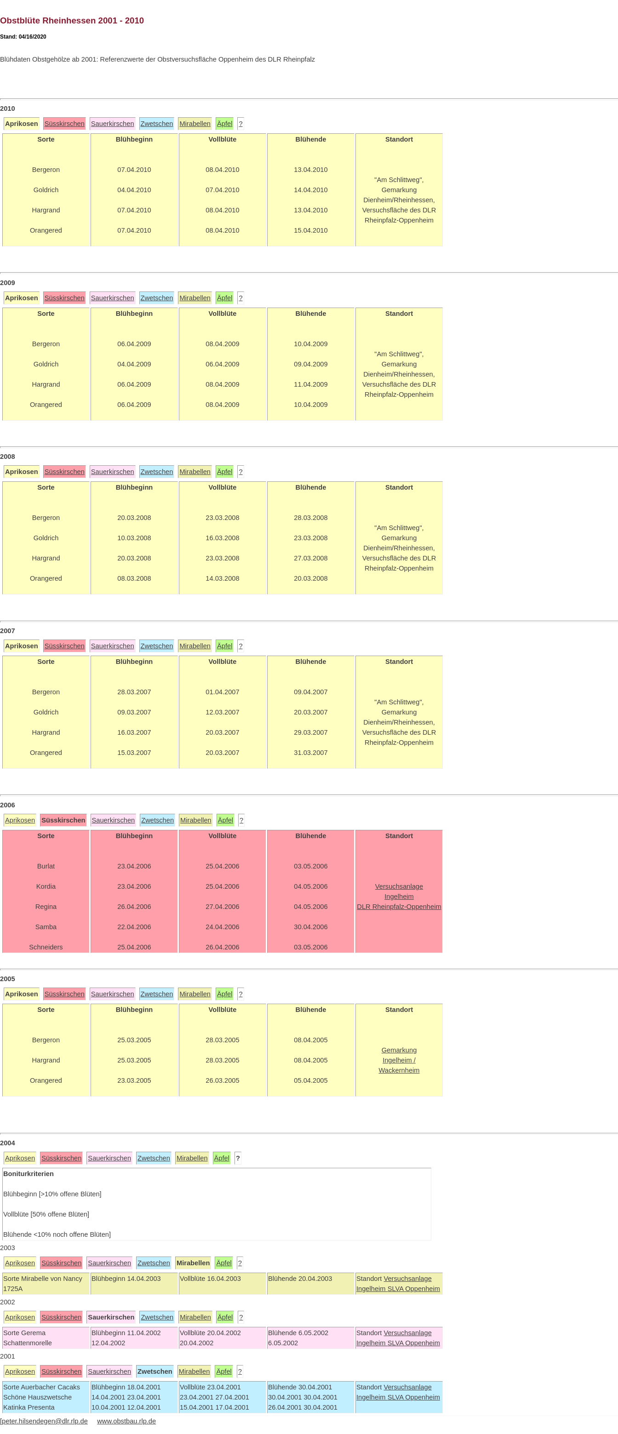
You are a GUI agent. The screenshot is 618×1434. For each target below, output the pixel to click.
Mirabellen (195, 123)
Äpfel (224, 123)
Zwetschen (157, 123)
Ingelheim (372, 1288)
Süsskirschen (65, 123)
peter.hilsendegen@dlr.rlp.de (45, 1421)
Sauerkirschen (112, 123)
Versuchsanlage (407, 1278)
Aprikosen (20, 820)
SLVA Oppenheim (414, 1288)
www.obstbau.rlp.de (126, 1421)
